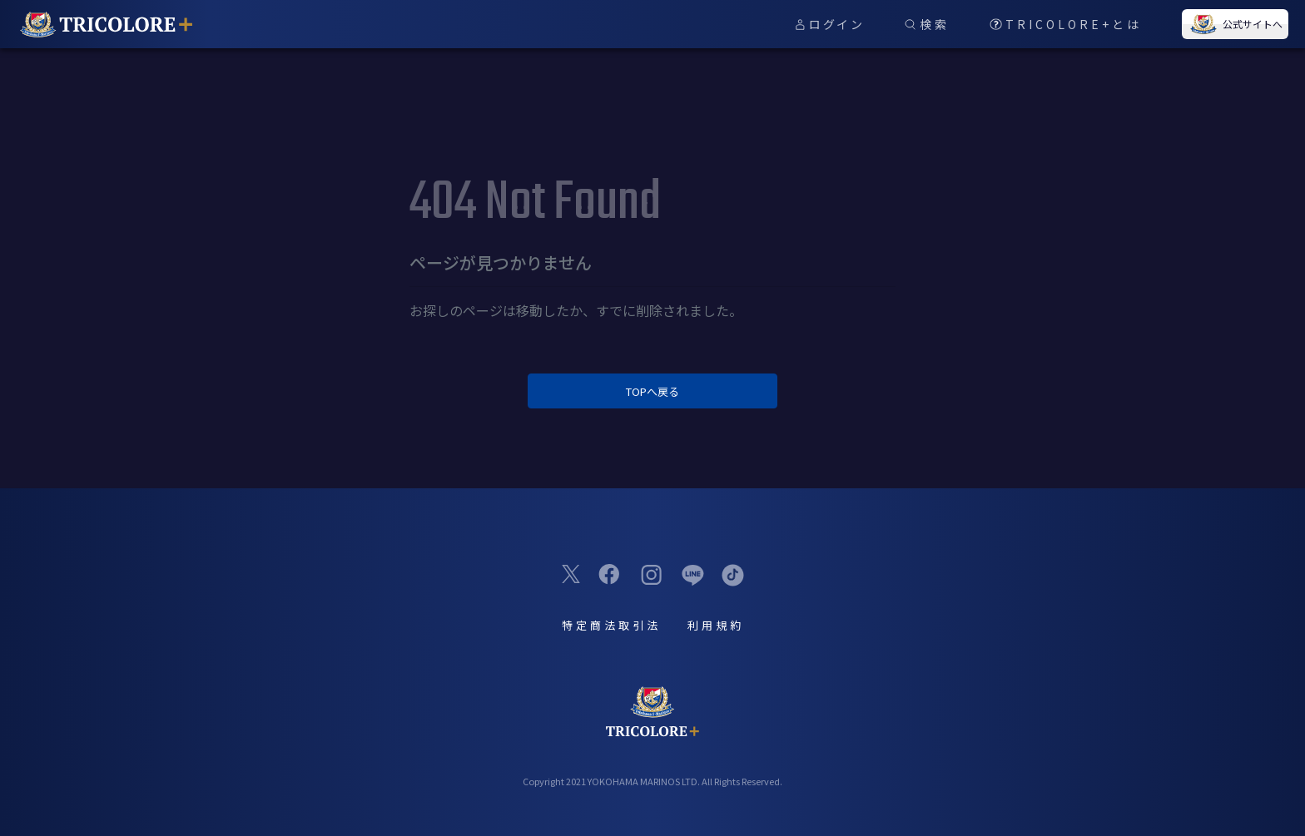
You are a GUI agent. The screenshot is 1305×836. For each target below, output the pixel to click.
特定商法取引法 (611, 625)
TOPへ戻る (652, 391)
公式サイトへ (1235, 24)
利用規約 (715, 625)
